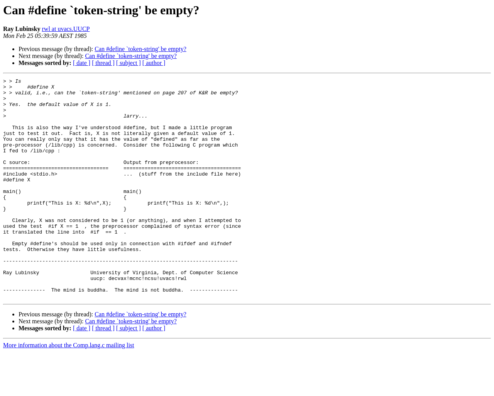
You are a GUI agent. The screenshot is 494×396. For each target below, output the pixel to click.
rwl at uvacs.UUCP (66, 29)
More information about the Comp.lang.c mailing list (68, 389)
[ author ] (154, 63)
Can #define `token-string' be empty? (140, 49)
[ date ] (81, 63)
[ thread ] (103, 63)
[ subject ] (128, 63)
